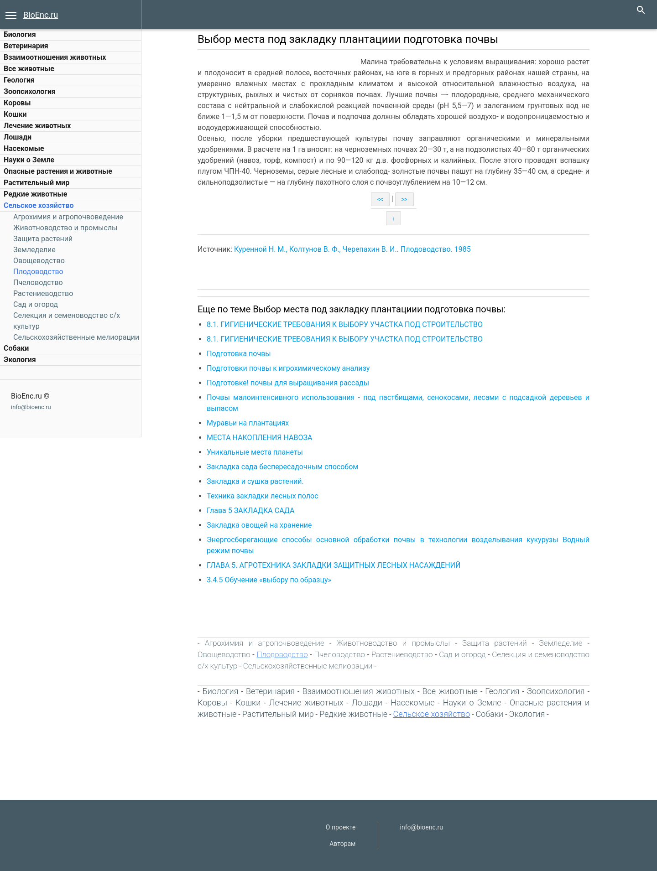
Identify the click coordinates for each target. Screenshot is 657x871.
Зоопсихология (30, 91)
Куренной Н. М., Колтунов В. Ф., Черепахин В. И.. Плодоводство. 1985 (352, 249)
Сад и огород (35, 304)
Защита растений (43, 238)
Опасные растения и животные (58, 171)
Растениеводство (43, 293)
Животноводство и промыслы (65, 227)
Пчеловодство (38, 282)
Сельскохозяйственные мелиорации (76, 337)
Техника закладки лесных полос (262, 496)
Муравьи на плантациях (248, 423)
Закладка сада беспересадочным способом (282, 466)
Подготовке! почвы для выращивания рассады (288, 382)
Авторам (342, 843)
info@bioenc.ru (31, 407)
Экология (20, 359)
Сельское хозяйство (38, 205)
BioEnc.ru (40, 15)
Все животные (29, 68)
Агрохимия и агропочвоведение (68, 217)
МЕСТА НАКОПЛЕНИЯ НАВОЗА (259, 437)
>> (404, 199)
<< (380, 199)
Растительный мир (36, 182)
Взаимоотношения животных (55, 57)
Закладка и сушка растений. (255, 481)
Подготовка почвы (239, 353)
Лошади (17, 137)
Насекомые (24, 148)
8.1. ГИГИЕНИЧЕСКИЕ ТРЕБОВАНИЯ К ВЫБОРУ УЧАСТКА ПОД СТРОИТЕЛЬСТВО (345, 324)
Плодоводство (38, 271)
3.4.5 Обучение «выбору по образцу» (269, 579)
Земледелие (34, 249)
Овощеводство (39, 260)
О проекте (341, 827)
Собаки (16, 348)
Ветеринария (26, 45)
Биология (20, 34)
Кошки (15, 114)
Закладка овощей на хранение (259, 525)
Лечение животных (37, 125)
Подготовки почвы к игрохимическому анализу (288, 368)
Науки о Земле (29, 160)
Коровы (17, 103)
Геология (19, 80)
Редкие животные (35, 194)
